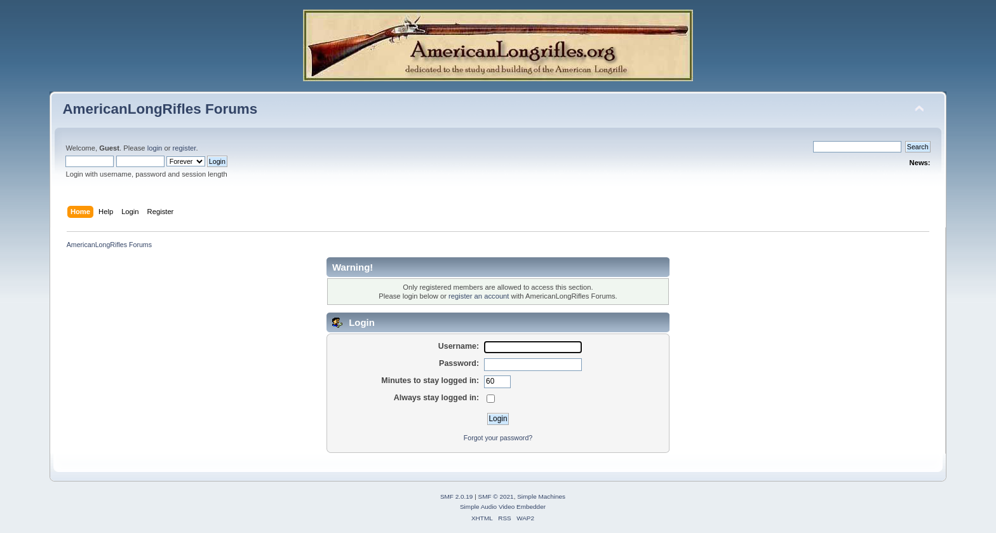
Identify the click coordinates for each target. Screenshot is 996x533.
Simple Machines (541, 496)
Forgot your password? (498, 438)
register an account (478, 296)
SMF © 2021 (496, 496)
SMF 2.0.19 (456, 496)
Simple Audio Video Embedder (503, 506)
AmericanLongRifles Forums (159, 109)
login (155, 148)
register (184, 148)
